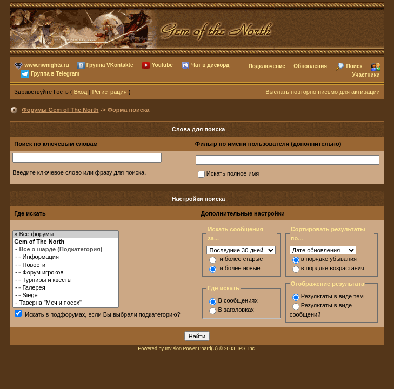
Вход (81, 92)
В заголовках (235, 309)
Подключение (267, 66)
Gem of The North (65, 242)
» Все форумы (65, 234)
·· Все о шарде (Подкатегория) (65, 249)
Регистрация (109, 92)
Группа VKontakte (109, 65)
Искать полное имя (232, 173)
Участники (365, 75)
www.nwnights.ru (46, 65)
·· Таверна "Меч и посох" (65, 303)
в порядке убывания (329, 259)
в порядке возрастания (332, 268)
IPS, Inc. (247, 348)
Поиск (354, 66)
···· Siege (65, 295)
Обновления (310, 66)
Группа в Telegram (55, 74)
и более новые (240, 268)
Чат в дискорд (210, 65)
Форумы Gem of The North (60, 109)
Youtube (162, 65)
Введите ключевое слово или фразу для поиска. (79, 172)
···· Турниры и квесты (65, 280)
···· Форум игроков (65, 273)
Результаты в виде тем (332, 296)
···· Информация (65, 257)
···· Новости (65, 265)
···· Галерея (65, 288)
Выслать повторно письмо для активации (322, 92)
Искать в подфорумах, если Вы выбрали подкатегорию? (102, 314)
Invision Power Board (188, 348)
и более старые (241, 259)
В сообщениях (237, 300)
